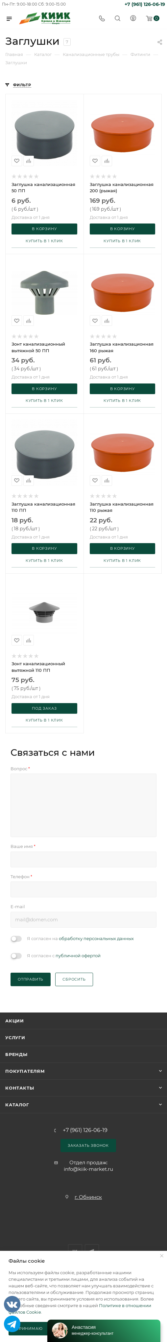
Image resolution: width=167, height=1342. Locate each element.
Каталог (17, 1104)
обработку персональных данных (96, 938)
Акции (14, 1020)
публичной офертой (78, 955)
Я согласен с (64, 955)
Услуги (15, 1037)
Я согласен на (80, 938)
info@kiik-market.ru (88, 1169)
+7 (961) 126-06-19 (145, 4)
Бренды (16, 1054)
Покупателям (25, 1071)
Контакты (19, 1088)
